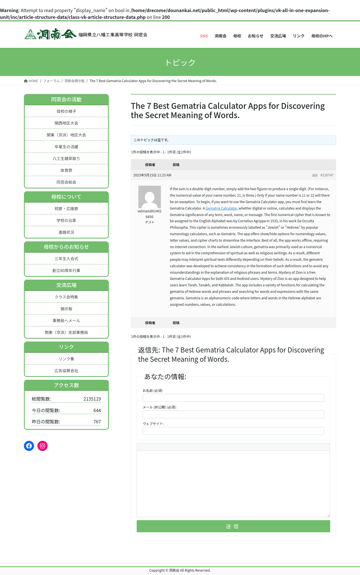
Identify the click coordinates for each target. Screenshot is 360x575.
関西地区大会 (66, 123)
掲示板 (66, 308)
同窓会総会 (66, 182)
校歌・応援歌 (66, 208)
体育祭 (66, 170)
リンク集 (66, 358)
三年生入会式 (66, 258)
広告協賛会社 (66, 370)
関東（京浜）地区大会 (66, 135)
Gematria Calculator (221, 208)
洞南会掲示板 (74, 80)
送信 (233, 526)
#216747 (327, 174)
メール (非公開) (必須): (160, 407)
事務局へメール (66, 320)
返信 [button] (315, 175)
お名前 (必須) (153, 390)
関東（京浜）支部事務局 (66, 332)
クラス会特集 (66, 297)
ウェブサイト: (153, 423)
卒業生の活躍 (66, 146)
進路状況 (66, 232)
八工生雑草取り (66, 158)
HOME (31, 80)
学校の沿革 (66, 220)
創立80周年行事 (66, 270)
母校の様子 (66, 111)
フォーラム (51, 80)
